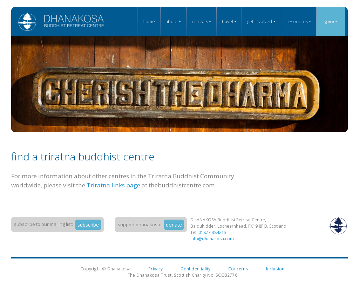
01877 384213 (212, 232)
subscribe (88, 224)
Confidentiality (195, 268)
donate (174, 224)
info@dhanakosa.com (212, 239)
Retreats (200, 21)
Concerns (238, 268)
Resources (297, 21)
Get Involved (259, 21)
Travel (227, 21)
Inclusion (275, 268)
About (172, 21)
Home (149, 21)
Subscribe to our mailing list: (43, 224)
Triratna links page (113, 185)
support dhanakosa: (139, 224)
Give (329, 21)
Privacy (155, 268)
